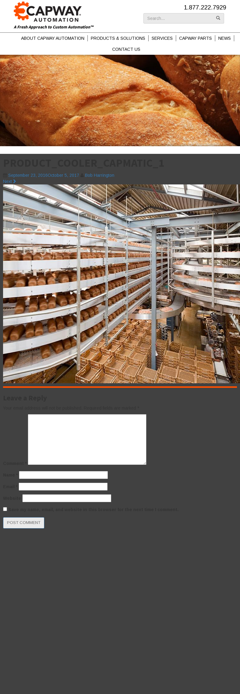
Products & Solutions (118, 38)
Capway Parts (195, 38)
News (224, 38)
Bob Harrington (99, 175)
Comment (15, 463)
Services (162, 38)
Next (9, 181)
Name (10, 475)
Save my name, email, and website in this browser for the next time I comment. (93, 509)
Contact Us (126, 49)
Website (12, 498)
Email (10, 486)
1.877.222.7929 (205, 7)
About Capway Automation (52, 38)
